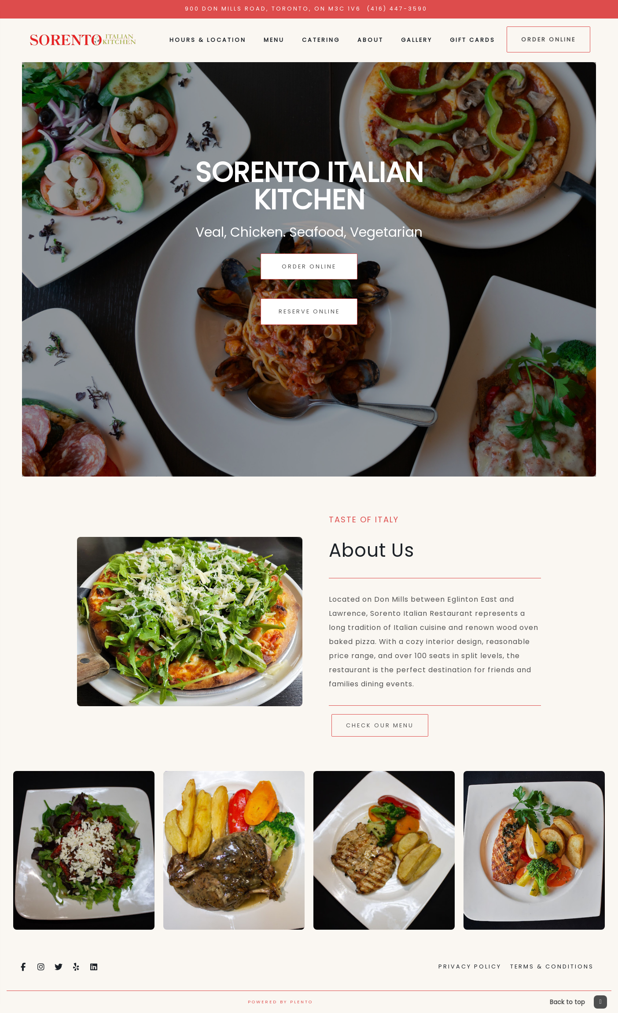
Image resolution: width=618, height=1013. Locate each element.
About (370, 40)
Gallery (416, 40)
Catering (321, 40)
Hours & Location (207, 40)
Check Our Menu (380, 725)
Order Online (548, 39)
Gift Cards (472, 40)
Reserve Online (309, 311)
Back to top (578, 1002)
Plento (301, 1002)
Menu (274, 40)
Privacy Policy (469, 966)
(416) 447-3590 (397, 8)
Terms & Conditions (552, 966)
